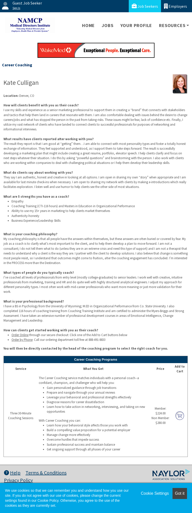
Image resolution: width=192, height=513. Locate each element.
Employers (175, 6)
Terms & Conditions (46, 472)
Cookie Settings (155, 493)
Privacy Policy (18, 480)
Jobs (107, 25)
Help (12, 472)
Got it (179, 493)
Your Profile (136, 25)
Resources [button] (172, 25)
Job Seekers (145, 6)
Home (88, 25)
